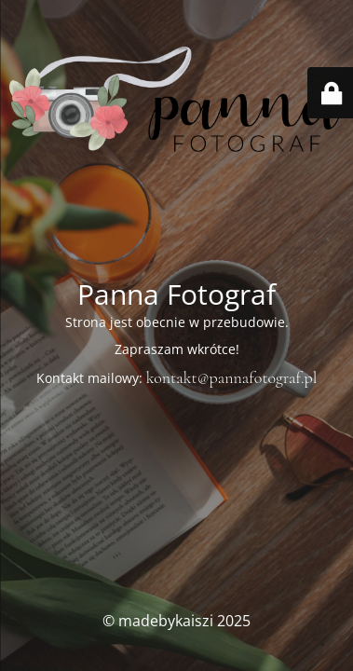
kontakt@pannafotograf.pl (232, 377)
